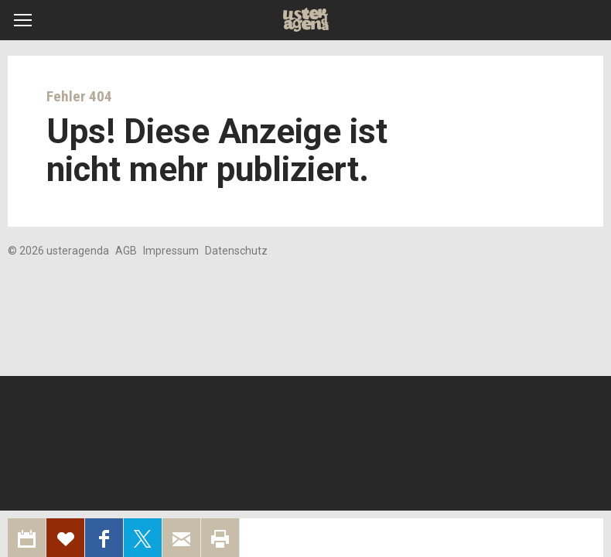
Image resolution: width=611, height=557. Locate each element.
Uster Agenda (305, 20)
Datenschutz (236, 250)
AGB (126, 250)
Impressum (171, 250)
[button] (23, 20)
